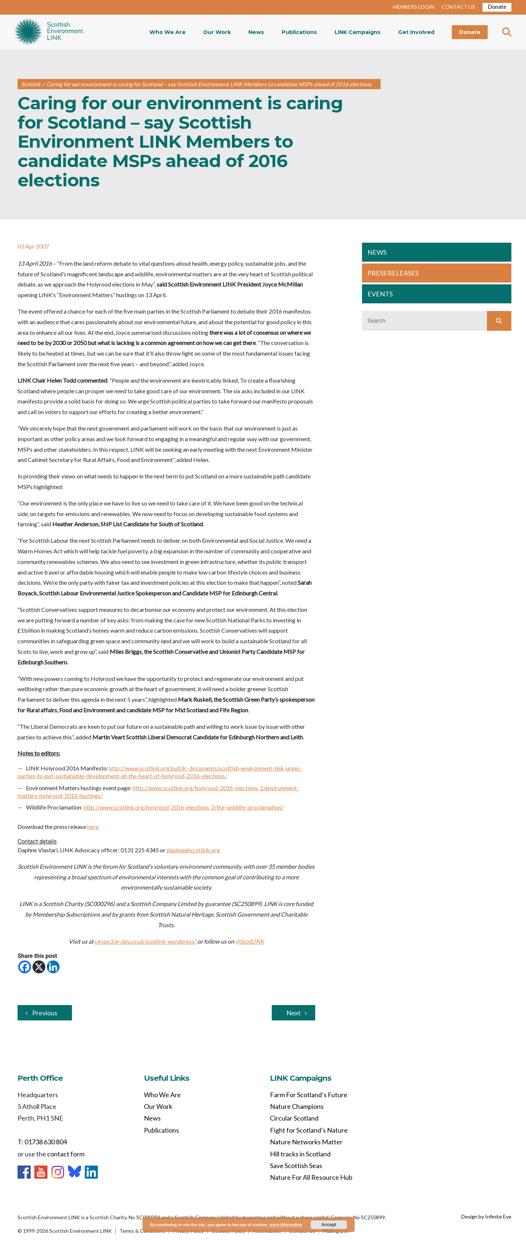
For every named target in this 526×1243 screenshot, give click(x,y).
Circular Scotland (294, 1118)
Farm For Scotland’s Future (308, 1095)
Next (293, 1013)
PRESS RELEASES (393, 273)
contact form (65, 1154)
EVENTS (380, 294)
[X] (39, 966)
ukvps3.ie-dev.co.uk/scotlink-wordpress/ (145, 941)
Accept (328, 1224)
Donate (497, 6)
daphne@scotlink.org (193, 849)
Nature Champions (297, 1106)
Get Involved (416, 32)
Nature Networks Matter (306, 1142)
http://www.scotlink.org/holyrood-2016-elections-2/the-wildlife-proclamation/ (183, 807)
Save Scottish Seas (296, 1165)
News (256, 32)
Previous (44, 1013)
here (92, 826)
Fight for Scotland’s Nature (309, 1130)
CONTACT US (458, 7)
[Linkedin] (53, 966)
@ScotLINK (249, 941)
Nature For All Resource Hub (311, 1177)
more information (286, 1224)
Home (49, 32)
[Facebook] (24, 966)
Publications (299, 32)
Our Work (217, 32)
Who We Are (167, 32)
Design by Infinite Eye (486, 1216)
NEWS (376, 252)
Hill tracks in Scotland (300, 1154)
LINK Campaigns (358, 32)
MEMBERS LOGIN (413, 7)
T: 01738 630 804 (42, 1142)
